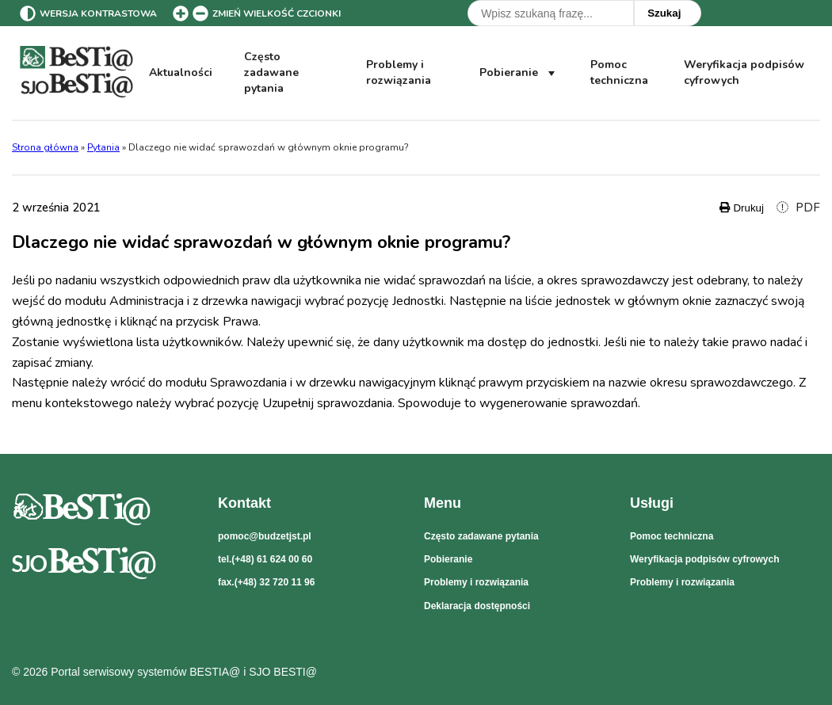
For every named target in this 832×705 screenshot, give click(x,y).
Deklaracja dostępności (477, 606)
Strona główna (45, 147)
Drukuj (741, 208)
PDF (798, 207)
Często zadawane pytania (271, 73)
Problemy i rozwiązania (398, 72)
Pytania (103, 147)
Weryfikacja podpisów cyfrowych (743, 73)
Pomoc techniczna (619, 72)
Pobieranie (519, 73)
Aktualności (180, 72)
